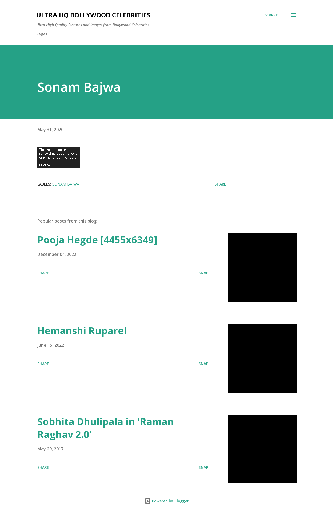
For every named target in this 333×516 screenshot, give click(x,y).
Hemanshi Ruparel (82, 330)
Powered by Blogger (167, 500)
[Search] (271, 15)
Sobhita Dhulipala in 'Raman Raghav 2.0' (105, 428)
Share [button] (220, 184)
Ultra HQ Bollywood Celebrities (93, 14)
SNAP (203, 272)
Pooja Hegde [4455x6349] (97, 239)
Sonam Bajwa (65, 184)
